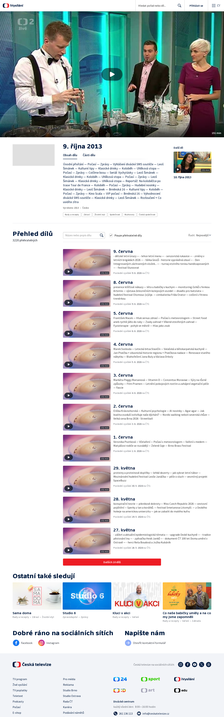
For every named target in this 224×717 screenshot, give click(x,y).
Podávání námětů (73, 712)
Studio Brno (70, 690)
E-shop (17, 712)
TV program (20, 679)
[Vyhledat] (101, 235)
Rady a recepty (72, 214)
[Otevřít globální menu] (216, 5)
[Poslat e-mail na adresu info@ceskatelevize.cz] (153, 713)
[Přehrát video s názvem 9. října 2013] (112, 74)
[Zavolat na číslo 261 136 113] (123, 713)
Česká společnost (147, 214)
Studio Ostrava (72, 696)
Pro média (69, 679)
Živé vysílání (20, 684)
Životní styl (99, 214)
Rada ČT (68, 701)
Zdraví (87, 214)
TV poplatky (20, 690)
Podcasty (18, 701)
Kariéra (67, 707)
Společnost (115, 214)
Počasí (16, 707)
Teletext (18, 696)
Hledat (178, 6)
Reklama (68, 684)
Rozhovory (130, 214)
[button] (112, 74)
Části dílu (89, 155)
